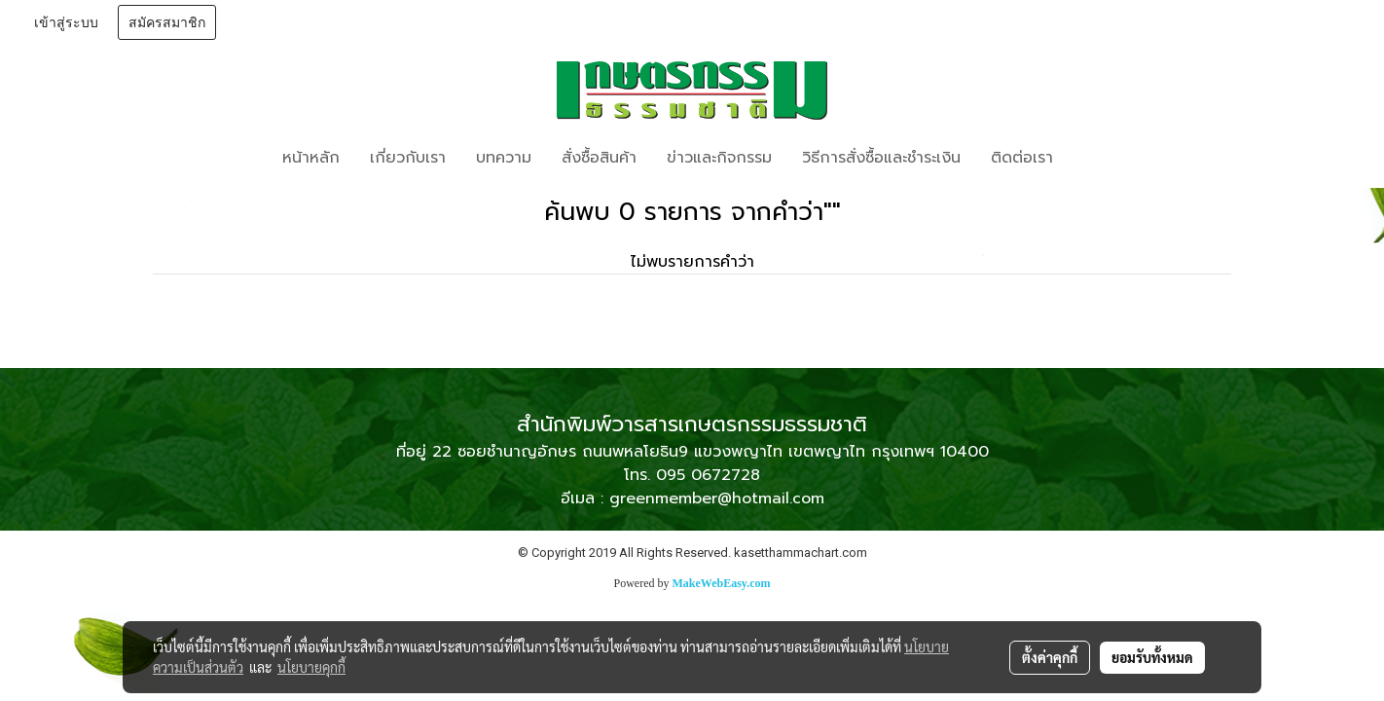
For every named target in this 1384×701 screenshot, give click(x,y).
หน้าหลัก (311, 157)
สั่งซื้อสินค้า (599, 157)
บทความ (503, 157)
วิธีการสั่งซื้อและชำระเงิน (881, 157)
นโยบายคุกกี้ (311, 667)
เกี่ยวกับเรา (408, 157)
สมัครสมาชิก (166, 23)
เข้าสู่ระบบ (66, 23)
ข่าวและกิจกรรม (719, 157)
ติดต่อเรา (1022, 157)
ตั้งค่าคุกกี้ (1049, 657)
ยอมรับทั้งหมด (1152, 657)
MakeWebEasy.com (722, 583)
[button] (1096, 158)
